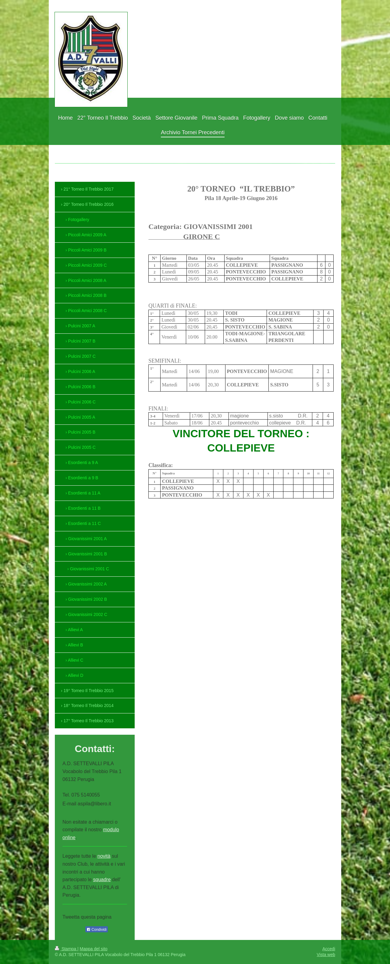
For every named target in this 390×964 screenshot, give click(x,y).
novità (104, 856)
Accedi (328, 948)
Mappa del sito (94, 948)
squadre (102, 879)
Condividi (97, 929)
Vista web (326, 954)
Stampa (66, 948)
